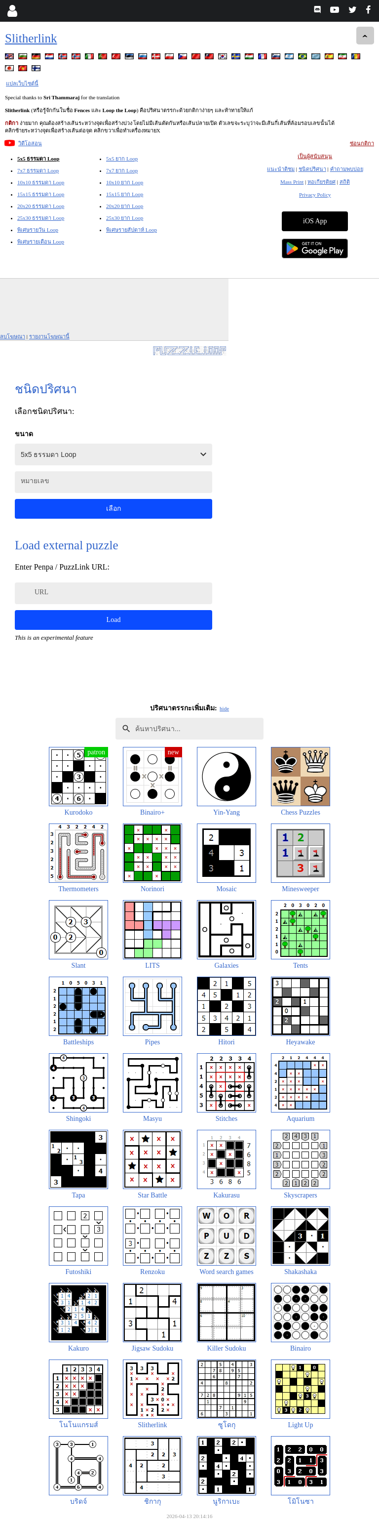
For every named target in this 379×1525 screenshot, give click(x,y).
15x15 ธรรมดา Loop (40, 194)
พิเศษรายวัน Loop (37, 230)
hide (224, 708)
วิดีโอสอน (30, 143)
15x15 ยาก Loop (124, 194)
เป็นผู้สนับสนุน (315, 156)
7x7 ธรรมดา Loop (38, 170)
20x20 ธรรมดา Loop (40, 206)
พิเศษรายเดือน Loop (40, 242)
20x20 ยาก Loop (124, 206)
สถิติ (345, 182)
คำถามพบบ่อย (346, 169)
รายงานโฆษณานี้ (49, 336)
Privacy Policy (315, 195)
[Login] (12, 11)
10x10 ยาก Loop (124, 182)
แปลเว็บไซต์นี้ (22, 83)
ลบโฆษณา (12, 336)
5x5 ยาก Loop (122, 159)
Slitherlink (31, 38)
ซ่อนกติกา (362, 143)
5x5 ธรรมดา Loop (38, 159)
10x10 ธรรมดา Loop (40, 182)
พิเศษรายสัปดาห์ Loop (131, 230)
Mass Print (291, 182)
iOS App (315, 221)
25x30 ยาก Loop (124, 218)
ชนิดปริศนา (312, 169)
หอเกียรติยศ (321, 182)
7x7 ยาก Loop (122, 170)
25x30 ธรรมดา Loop (40, 218)
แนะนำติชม (281, 169)
